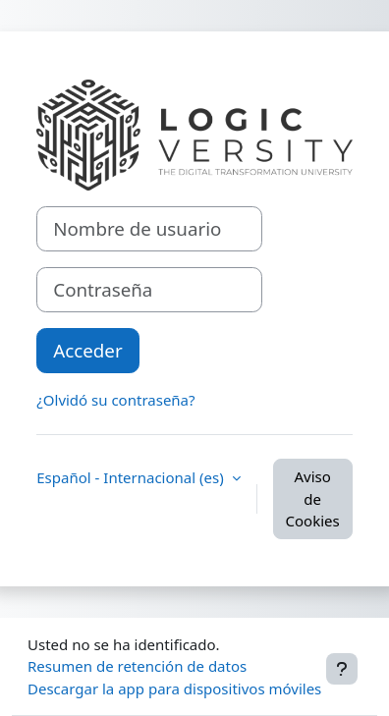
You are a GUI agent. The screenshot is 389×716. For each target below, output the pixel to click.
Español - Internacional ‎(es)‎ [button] (131, 477)
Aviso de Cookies (313, 498)
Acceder (87, 350)
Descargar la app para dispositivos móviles (174, 688)
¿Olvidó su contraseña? (115, 400)
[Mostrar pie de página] (342, 669)
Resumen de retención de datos (137, 666)
